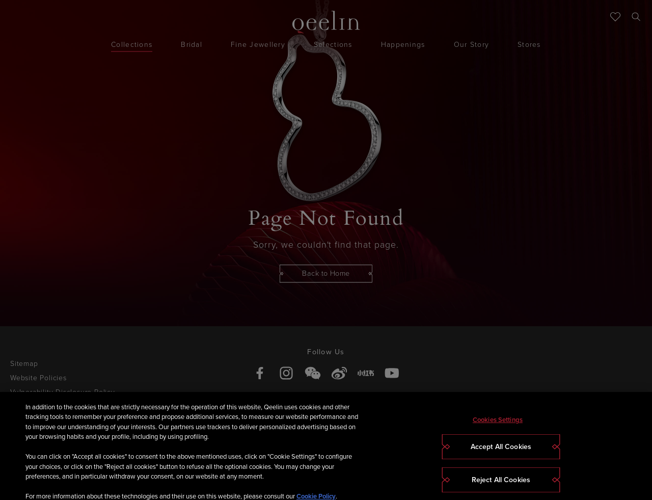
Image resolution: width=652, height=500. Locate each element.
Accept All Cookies (501, 455)
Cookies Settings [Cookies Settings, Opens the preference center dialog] (498, 428)
